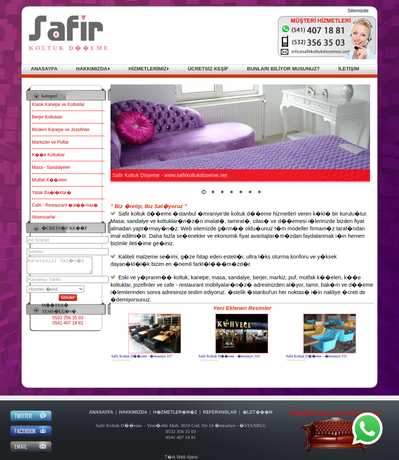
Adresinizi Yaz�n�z (63, 267)
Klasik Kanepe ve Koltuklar (58, 104)
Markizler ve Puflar (50, 142)
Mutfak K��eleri (49, 180)
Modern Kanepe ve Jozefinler (61, 129)
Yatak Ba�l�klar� (51, 192)
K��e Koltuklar (48, 154)
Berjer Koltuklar (47, 117)
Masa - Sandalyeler (51, 167)
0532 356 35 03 (67, 321)
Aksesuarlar (43, 217)
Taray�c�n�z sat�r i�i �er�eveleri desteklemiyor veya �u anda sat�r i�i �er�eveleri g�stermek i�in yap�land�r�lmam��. (240, 140)
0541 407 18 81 (67, 326)
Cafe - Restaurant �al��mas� (65, 205)
